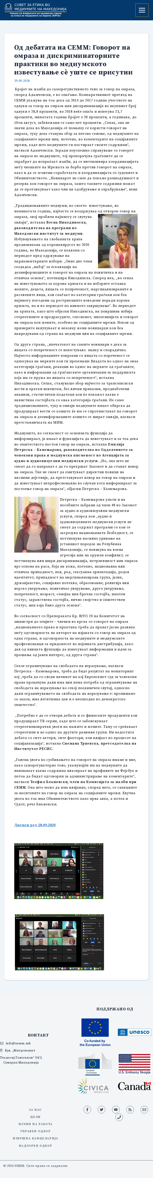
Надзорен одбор (35, 1146)
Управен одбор (35, 1131)
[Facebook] (87, 1109)
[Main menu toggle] (142, 10)
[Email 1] (144, 1109)
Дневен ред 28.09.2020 (35, 824)
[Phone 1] (119, 1117)
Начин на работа (35, 1124)
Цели (35, 1117)
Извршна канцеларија (35, 1138)
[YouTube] (116, 1109)
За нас (35, 1110)
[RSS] (130, 1109)
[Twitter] (101, 1109)
